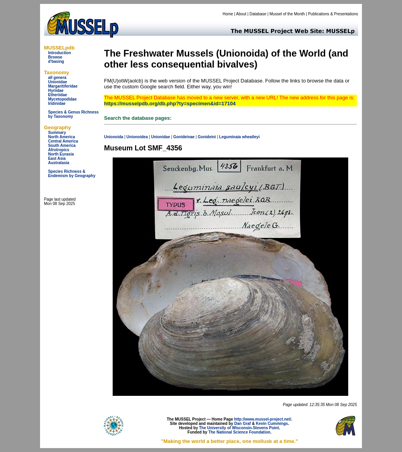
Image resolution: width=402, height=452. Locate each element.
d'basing (56, 61)
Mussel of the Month (287, 14)
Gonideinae (183, 137)
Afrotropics (58, 150)
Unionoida (113, 137)
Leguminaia (230, 137)
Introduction (59, 53)
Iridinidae (56, 103)
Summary (57, 132)
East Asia (57, 158)
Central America (63, 141)
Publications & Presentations (333, 14)
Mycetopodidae (62, 99)
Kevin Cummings (272, 423)
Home (228, 14)
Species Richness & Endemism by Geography (71, 173)
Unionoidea (137, 137)
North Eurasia (61, 154)
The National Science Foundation (239, 432)
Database (258, 14)
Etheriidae (57, 95)
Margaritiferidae (62, 86)
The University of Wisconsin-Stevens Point (239, 428)
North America (61, 137)
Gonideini (207, 137)
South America (61, 145)
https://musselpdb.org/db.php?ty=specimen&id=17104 (170, 103)
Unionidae (57, 82)
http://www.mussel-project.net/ (262, 419)
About (241, 14)
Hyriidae (55, 90)
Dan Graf (242, 423)
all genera (57, 77)
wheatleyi (250, 137)
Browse (55, 57)
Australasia (58, 163)
